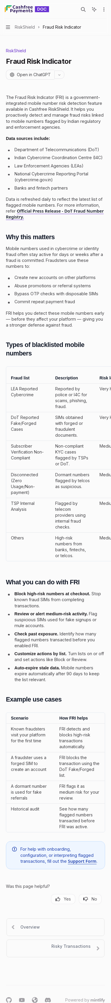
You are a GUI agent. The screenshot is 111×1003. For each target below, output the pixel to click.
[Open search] (83, 9)
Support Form (82, 861)
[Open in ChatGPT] (30, 75)
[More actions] (103, 9)
